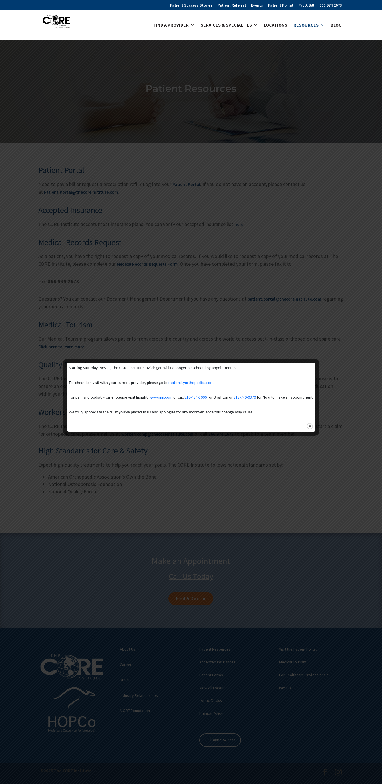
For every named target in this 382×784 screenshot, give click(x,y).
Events (257, 5)
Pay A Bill (306, 5)
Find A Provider (171, 25)
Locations (275, 25)
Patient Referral (232, 5)
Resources (306, 25)
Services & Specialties (226, 25)
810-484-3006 (195, 397)
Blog (336, 25)
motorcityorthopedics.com (191, 382)
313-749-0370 (245, 397)
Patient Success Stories (191, 5)
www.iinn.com (160, 397)
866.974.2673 (330, 5)
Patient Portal (280, 5)
